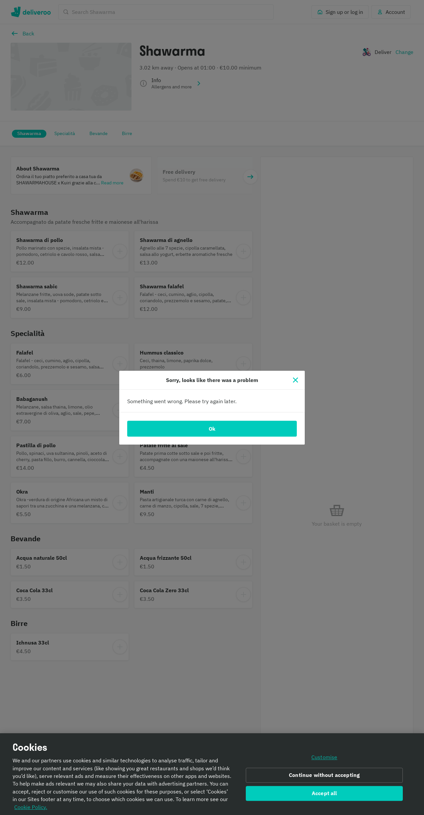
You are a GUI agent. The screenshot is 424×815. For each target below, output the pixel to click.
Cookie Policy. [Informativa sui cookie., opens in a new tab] (30, 809)
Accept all (324, 795)
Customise (324, 759)
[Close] (295, 380)
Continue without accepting (324, 777)
